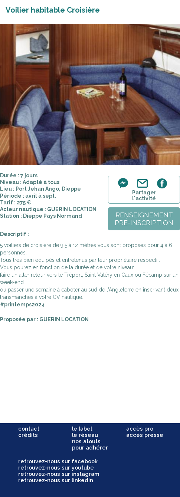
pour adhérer (90, 447)
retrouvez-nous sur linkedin (55, 480)
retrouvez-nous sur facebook (58, 461)
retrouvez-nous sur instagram (58, 474)
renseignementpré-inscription (144, 219)
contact (28, 428)
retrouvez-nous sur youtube (56, 467)
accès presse (144, 435)
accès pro (139, 428)
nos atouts (86, 441)
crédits (28, 435)
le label (82, 428)
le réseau (85, 435)
